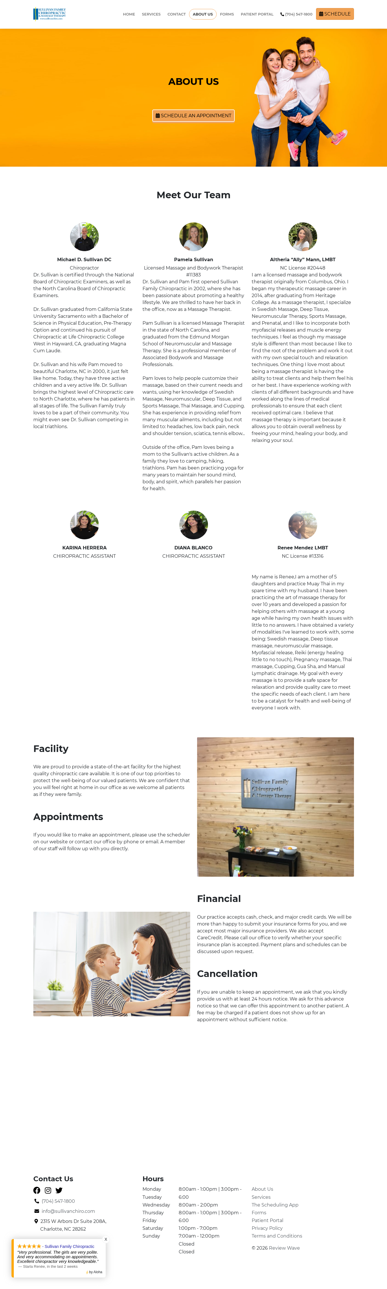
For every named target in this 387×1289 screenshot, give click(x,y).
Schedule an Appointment (193, 115)
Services (151, 14)
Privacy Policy (267, 1228)
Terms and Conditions (277, 1236)
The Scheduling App (275, 1205)
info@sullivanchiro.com (64, 1211)
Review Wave (284, 1248)
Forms (227, 14)
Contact (176, 14)
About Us (203, 14)
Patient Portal (257, 14)
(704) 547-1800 (296, 14)
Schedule (335, 14)
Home (129, 14)
